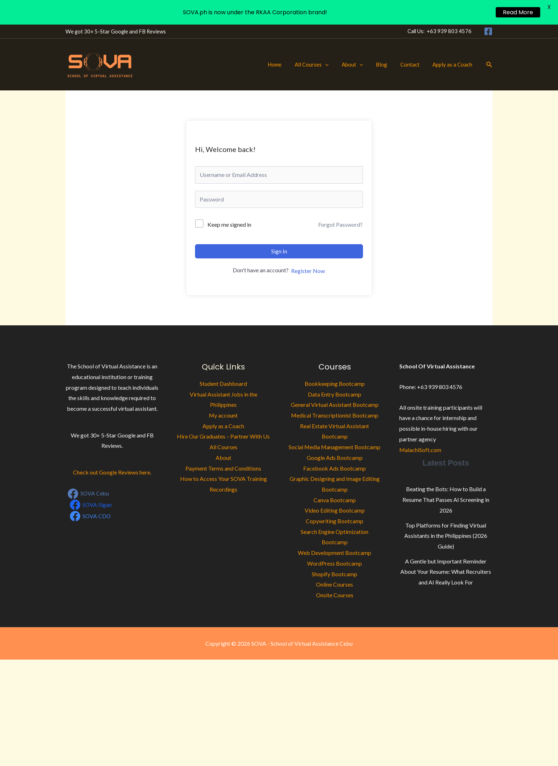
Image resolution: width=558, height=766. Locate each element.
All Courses (322, 64)
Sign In (279, 251)
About (360, 64)
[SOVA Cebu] (88, 493)
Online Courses (334, 584)
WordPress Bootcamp (334, 563)
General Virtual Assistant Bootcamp (335, 404)
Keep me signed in (229, 224)
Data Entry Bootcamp (334, 394)
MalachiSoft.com (420, 449)
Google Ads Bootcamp (335, 457)
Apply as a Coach (454, 64)
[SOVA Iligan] (91, 504)
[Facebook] (488, 31)
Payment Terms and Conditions (223, 468)
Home (288, 64)
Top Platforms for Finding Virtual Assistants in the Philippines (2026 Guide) (445, 536)
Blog (387, 64)
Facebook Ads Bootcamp (334, 468)
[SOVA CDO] (91, 516)
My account (223, 415)
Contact (413, 64)
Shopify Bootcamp (334, 574)
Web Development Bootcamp (334, 552)
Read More (518, 12)
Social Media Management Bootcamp (334, 447)
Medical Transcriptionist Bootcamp (334, 415)
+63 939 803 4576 (449, 31)
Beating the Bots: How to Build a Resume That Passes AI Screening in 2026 (445, 499)
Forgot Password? (340, 224)
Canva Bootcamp (335, 500)
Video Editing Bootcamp (335, 510)
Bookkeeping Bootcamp (335, 383)
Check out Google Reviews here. (112, 472)
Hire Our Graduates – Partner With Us (223, 436)
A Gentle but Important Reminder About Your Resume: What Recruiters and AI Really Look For (445, 572)
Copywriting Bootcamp (334, 521)
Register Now (308, 270)
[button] (335, 64)
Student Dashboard (223, 383)
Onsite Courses (334, 595)
